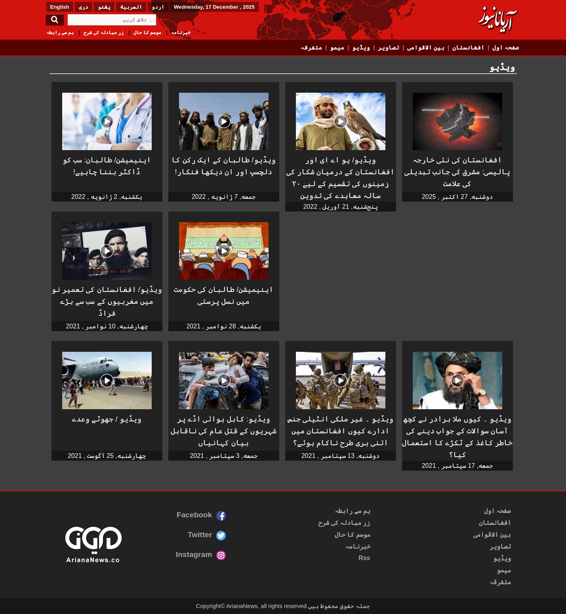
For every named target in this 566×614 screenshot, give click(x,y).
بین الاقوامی (425, 47)
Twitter (200, 534)
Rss (364, 558)
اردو (158, 7)
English (59, 7)
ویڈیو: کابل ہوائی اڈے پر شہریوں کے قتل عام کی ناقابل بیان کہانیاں (224, 431)
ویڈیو (361, 47)
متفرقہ (311, 47)
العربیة (131, 7)
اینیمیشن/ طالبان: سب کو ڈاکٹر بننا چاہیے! (107, 166)
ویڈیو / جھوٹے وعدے (106, 419)
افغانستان (468, 47)
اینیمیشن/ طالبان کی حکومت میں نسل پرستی (224, 295)
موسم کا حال (147, 32)
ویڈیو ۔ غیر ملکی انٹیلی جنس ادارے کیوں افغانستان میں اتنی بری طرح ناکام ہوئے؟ (341, 431)
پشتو (104, 7)
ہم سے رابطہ (60, 32)
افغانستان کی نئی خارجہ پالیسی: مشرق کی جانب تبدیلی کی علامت (457, 172)
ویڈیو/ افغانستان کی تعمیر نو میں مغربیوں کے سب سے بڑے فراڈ (106, 301)
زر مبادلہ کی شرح (104, 32)
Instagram (194, 554)
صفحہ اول (505, 47)
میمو (337, 47)
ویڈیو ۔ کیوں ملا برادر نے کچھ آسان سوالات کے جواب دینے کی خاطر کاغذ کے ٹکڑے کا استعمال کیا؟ (457, 437)
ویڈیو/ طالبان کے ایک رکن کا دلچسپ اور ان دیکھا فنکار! (223, 166)
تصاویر (388, 47)
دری (83, 7)
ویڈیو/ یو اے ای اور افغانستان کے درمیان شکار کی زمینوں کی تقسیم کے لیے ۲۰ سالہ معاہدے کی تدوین (340, 178)
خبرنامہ (181, 32)
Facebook (194, 515)
